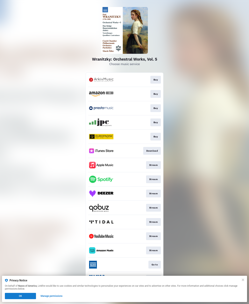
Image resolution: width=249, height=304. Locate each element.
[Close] (243, 280)
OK (20, 296)
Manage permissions (52, 296)
